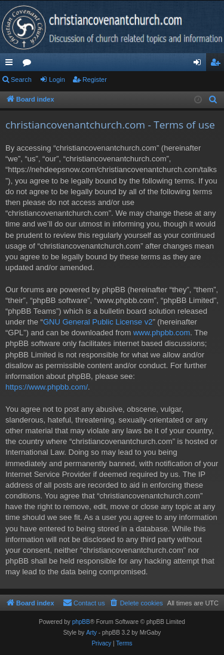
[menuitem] (213, 99)
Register (94, 79)
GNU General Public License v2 (98, 321)
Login (57, 79)
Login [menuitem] (200, 64)
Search (21, 79)
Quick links (11, 64)
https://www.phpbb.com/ (46, 386)
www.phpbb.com (161, 332)
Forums (29, 64)
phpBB (81, 622)
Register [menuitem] (217, 64)
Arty (91, 632)
